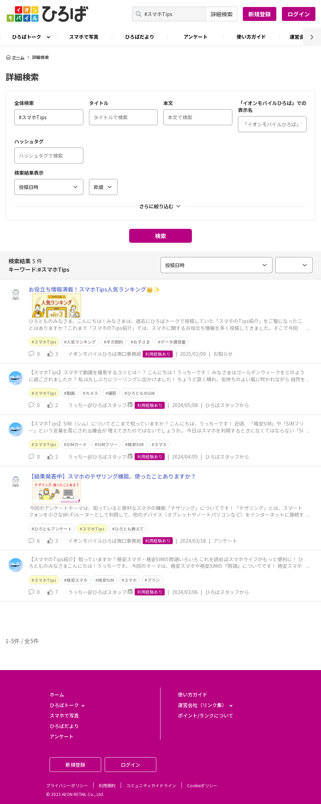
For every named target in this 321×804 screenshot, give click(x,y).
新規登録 (259, 14)
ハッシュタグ (29, 141)
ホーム (15, 57)
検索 (160, 236)
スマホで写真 (83, 36)
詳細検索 (221, 14)
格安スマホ (77, 580)
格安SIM (136, 444)
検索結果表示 (29, 172)
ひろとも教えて (129, 529)
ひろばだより (139, 36)
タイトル (99, 102)
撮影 (112, 393)
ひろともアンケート (53, 529)
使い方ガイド (251, 36)
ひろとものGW (141, 393)
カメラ (91, 393)
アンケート (196, 36)
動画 (71, 393)
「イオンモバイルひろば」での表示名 (272, 106)
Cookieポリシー (202, 785)
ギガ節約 (114, 342)
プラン (153, 580)
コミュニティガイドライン (151, 785)
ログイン (299, 14)
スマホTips (45, 342)
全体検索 (24, 102)
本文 (168, 102)
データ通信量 (173, 342)
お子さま (141, 342)
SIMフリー (107, 444)
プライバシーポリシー (67, 785)
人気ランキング (81, 342)
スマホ (160, 444)
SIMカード (77, 444)
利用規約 (107, 785)
